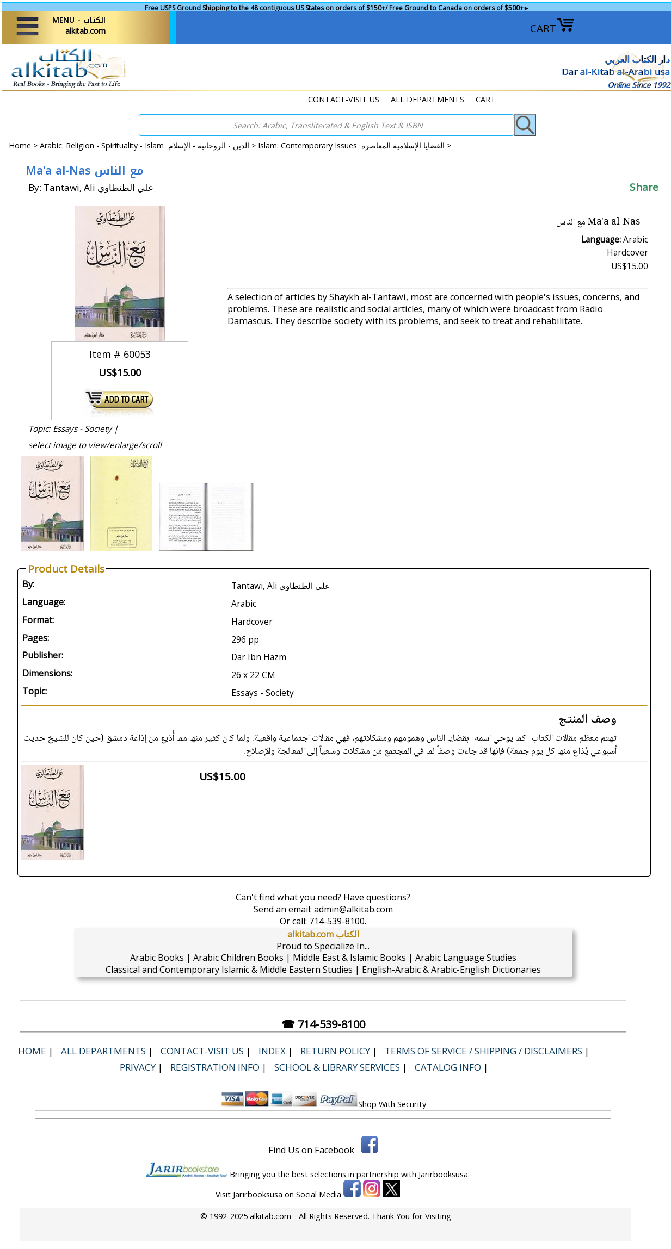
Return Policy (335, 1051)
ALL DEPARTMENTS (427, 99)
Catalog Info (448, 1067)
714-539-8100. (337, 921)
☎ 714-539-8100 (323, 1024)
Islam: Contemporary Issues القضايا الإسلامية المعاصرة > (354, 145)
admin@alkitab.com (353, 909)
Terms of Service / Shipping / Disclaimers (483, 1051)
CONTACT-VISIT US (343, 99)
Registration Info (215, 1067)
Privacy (138, 1067)
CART (552, 28)
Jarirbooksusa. (444, 1174)
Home (20, 145)
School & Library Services (337, 1067)
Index (272, 1051)
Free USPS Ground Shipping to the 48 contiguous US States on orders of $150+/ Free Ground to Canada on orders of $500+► (337, 8)
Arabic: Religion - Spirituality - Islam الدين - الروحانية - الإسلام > (149, 145)
